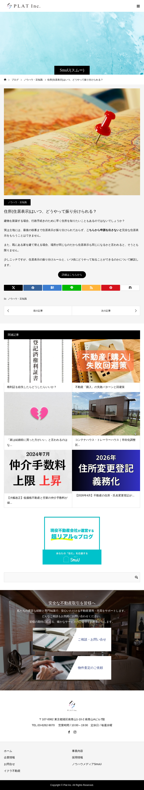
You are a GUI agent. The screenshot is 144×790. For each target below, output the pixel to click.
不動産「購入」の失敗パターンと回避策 (100, 387)
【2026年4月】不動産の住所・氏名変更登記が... (105, 495)
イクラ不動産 (12, 770)
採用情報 (77, 757)
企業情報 (9, 757)
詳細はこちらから (72, 274)
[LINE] (71, 288)
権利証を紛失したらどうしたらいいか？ (32, 387)
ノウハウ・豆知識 (17, 202)
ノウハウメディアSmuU (87, 764)
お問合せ (9, 764)
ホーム (8, 750)
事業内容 (77, 750)
